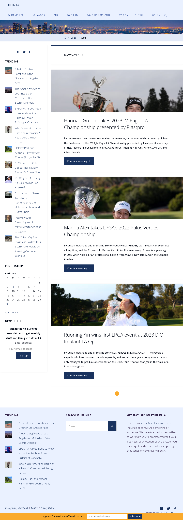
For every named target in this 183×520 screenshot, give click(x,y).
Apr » (15, 312)
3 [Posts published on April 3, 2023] (13, 287)
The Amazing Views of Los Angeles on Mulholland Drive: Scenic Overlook (35, 438)
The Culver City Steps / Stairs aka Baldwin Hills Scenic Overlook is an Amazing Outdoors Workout (28, 246)
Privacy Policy (48, 508)
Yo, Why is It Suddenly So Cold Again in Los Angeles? (27, 183)
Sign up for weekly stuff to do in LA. (62, 516)
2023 (73, 37)
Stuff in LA (11, 5)
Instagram (10, 508)
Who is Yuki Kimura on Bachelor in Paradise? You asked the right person (37, 468)
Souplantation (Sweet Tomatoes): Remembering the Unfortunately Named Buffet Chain (27, 202)
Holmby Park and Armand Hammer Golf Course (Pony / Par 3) (27, 152)
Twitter (34, 508)
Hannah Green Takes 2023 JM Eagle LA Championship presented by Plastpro (106, 123)
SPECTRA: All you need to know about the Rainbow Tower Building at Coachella (36, 453)
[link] (165, 15)
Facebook (23, 508)
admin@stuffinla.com (153, 423)
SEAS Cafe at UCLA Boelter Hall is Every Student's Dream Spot (28, 167)
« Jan (7, 312)
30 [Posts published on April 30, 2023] (7, 304)
